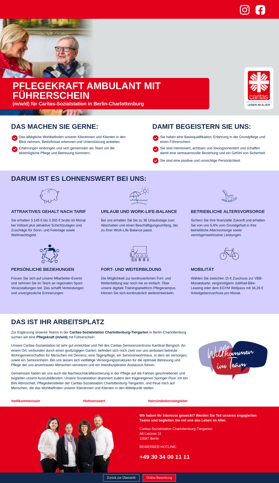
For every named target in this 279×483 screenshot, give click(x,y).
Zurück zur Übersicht (121, 477)
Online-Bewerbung (159, 477)
